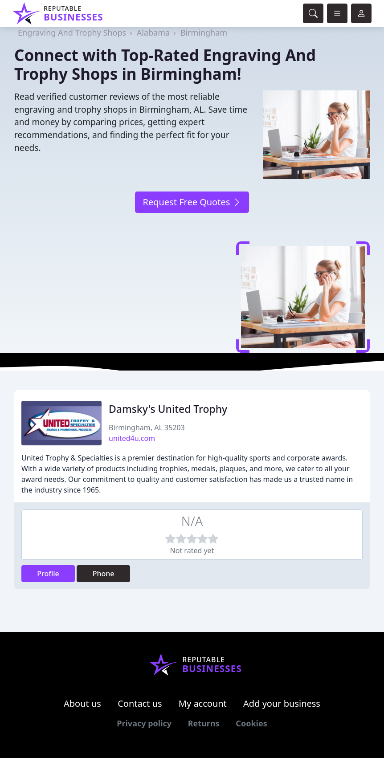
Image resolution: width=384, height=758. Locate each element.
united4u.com (132, 438)
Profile (48, 574)
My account (203, 703)
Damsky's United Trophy (168, 409)
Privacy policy (144, 723)
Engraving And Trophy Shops (72, 32)
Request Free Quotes (192, 202)
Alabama (153, 32)
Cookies (251, 723)
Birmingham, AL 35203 (147, 427)
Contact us (140, 703)
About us (82, 703)
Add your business (281, 703)
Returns (204, 723)
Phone (103, 574)
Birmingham (204, 32)
